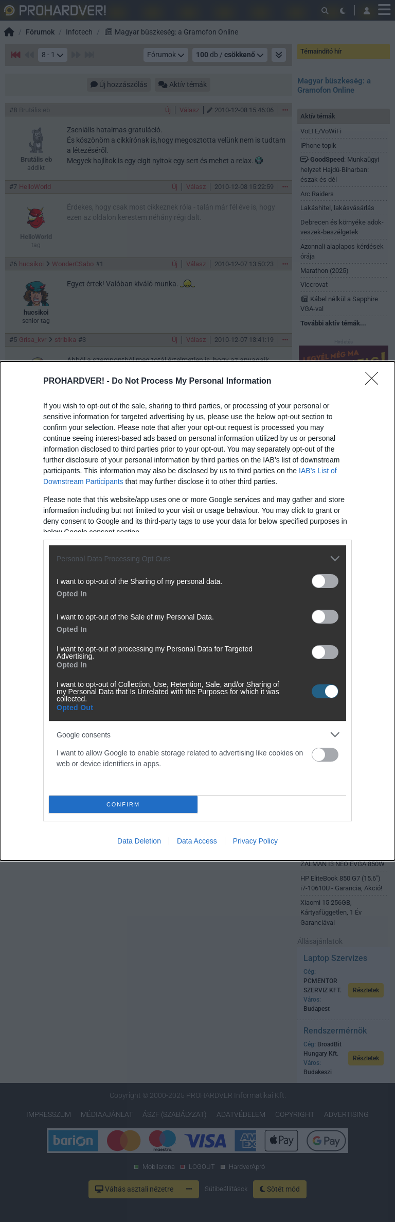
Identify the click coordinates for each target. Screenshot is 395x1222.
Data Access (197, 841)
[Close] (375, 381)
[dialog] (197, 611)
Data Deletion (139, 841)
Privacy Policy (255, 841)
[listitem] (197, 558)
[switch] (325, 581)
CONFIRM (123, 804)
